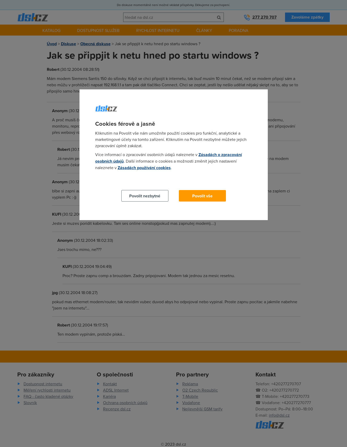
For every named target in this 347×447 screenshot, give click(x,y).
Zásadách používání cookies (144, 168)
